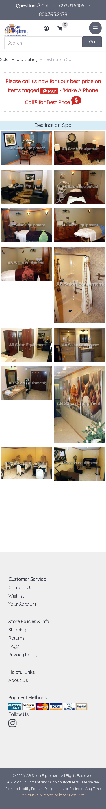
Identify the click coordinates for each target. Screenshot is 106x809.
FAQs (14, 646)
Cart (62, 28)
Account (48, 30)
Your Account (22, 604)
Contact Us (20, 587)
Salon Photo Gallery (19, 59)
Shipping (17, 630)
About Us (18, 680)
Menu (96, 30)
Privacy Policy (22, 655)
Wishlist (16, 596)
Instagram (13, 723)
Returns (16, 638)
